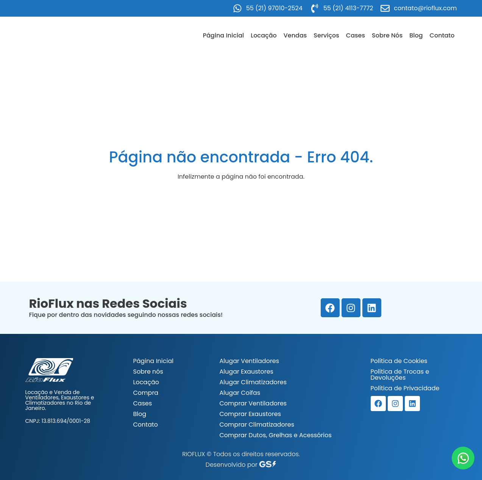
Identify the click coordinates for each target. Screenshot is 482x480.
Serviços (326, 35)
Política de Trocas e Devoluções (400, 374)
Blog (416, 35)
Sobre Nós (387, 35)
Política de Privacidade (405, 388)
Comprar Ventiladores (253, 403)
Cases (355, 35)
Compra (146, 392)
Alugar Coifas (240, 392)
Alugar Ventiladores (249, 361)
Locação (263, 35)
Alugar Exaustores (246, 371)
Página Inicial (223, 35)
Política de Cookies (399, 361)
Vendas (295, 35)
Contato (442, 35)
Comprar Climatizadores (257, 424)
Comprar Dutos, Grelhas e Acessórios (276, 435)
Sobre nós (148, 371)
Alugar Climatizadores (253, 382)
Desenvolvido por (241, 464)
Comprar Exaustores (250, 414)
